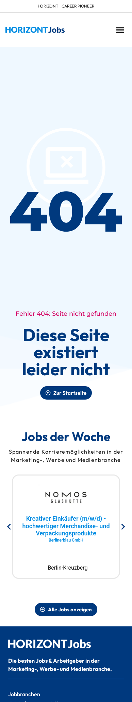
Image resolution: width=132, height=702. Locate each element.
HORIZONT (48, 6)
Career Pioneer (78, 6)
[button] (120, 30)
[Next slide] (122, 526)
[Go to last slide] (9, 526)
